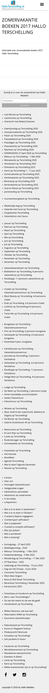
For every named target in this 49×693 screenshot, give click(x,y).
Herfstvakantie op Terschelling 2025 (21, 177)
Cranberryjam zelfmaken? (16, 519)
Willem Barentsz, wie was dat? (18, 611)
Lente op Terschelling (14, 660)
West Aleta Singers (13, 575)
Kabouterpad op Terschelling (18, 625)
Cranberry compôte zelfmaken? (19, 526)
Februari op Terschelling (16, 226)
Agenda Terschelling (14, 461)
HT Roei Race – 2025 (14, 562)
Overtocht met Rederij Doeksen (19, 121)
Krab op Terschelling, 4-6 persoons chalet (24, 303)
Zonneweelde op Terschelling (18, 443)
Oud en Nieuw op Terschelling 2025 (21, 188)
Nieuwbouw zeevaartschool (17, 653)
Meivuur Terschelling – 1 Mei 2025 (20, 551)
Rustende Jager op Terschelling (19, 440)
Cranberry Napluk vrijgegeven (18, 516)
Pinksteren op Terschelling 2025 (19, 167)
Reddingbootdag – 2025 (15, 547)
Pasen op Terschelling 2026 (17, 135)
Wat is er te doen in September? (19, 509)
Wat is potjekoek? (12, 523)
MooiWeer (9, 457)
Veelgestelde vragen (14, 488)
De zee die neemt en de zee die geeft (22, 600)
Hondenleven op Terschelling (18, 604)
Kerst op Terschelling (14, 663)
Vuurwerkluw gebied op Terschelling (21, 198)
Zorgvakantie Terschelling (16, 212)
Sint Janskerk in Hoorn (15, 639)
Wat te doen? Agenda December (20, 464)
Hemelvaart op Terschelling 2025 (20, 163)
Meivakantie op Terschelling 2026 (20, 160)
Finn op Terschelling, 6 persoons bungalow (25, 331)
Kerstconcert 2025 (13, 586)
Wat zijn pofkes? (12, 530)
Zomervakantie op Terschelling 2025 (21, 174)
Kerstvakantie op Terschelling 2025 (21, 184)
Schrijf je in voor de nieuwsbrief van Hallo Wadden (24, 94)
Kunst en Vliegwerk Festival (17, 628)
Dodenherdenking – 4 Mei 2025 (19, 554)
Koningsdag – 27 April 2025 (17, 544)
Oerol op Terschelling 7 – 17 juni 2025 (22, 170)
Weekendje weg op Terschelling (19, 205)
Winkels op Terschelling (15, 408)
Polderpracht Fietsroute (15, 632)
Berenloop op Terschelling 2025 (19, 181)
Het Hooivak (10, 454)
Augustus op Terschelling (16, 247)
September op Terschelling (17, 251)
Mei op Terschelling (13, 237)
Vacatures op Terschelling (16, 646)
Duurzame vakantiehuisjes (17, 618)
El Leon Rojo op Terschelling (17, 433)
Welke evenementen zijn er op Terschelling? (25, 667)
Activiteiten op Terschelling (17, 450)
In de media (10, 498)
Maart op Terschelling (14, 230)
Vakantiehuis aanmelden (16, 491)
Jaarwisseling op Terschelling (18, 191)
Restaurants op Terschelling (17, 429)
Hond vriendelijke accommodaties (20, 394)
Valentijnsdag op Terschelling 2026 (21, 128)
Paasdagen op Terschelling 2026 (20, 142)
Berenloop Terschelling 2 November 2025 (24, 583)
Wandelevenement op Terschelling (21, 649)
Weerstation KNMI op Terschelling (20, 614)
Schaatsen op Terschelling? (17, 635)
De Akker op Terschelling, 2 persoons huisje (25, 390)
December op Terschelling (17, 262)
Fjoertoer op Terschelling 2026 (19, 149)
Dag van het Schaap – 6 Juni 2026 (20, 569)
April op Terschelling (14, 233)
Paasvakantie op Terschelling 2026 (21, 146)
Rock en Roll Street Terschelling (19, 579)
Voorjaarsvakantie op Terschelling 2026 (23, 132)
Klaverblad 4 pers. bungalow (18, 341)
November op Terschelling (17, 258)
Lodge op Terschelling (14, 387)
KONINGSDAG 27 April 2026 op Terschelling (25, 153)
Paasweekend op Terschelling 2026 (21, 139)
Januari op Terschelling (15, 223)
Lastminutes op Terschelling (17, 118)
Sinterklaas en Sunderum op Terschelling (24, 593)
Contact (8, 477)
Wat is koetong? (12, 537)
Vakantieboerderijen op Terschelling (21, 268)
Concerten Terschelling (15, 572)
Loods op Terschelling (14, 436)
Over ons (8, 481)
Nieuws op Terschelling (15, 468)
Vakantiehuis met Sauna (16, 216)
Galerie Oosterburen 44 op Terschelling (23, 422)
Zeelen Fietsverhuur (14, 397)
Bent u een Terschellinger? (17, 597)
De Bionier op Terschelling (17, 419)
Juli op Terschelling (13, 244)
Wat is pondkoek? (12, 533)
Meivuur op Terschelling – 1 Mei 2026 (22, 156)
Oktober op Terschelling (16, 254)
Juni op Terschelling (13, 240)
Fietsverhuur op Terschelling (18, 401)
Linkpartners (10, 502)
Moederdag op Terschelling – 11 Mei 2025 (24, 558)
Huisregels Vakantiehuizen (17, 484)
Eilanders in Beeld (13, 656)
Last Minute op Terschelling (17, 114)
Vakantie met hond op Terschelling (21, 209)
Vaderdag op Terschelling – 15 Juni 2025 (23, 565)
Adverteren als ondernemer (17, 495)
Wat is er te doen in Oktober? (18, 512)
